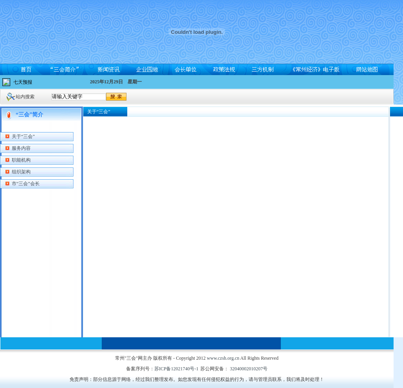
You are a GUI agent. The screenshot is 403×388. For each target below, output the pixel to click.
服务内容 (21, 148)
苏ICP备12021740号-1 (176, 368)
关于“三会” (23, 136)
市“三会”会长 (26, 183)
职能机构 (21, 160)
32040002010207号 (248, 368)
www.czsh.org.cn (223, 358)
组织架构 (21, 172)
